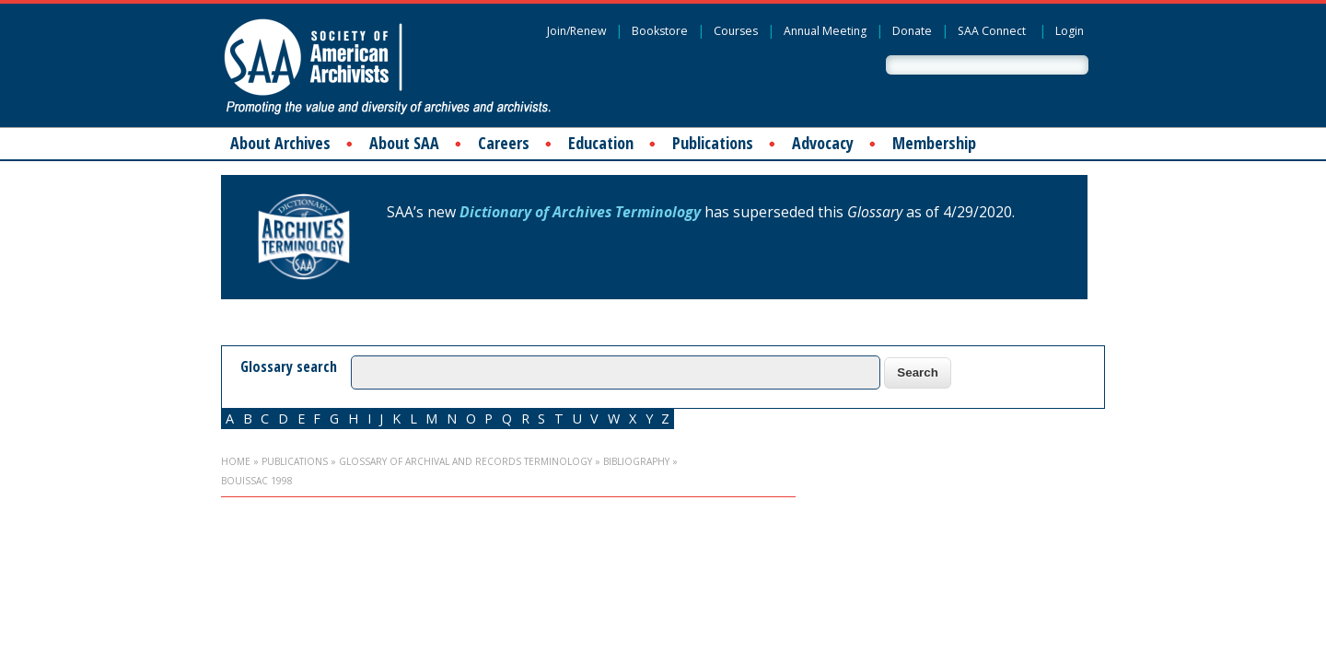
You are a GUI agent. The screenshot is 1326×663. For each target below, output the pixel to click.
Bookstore (660, 31)
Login (1069, 31)
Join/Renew (576, 31)
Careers (503, 143)
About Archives (280, 143)
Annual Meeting (825, 31)
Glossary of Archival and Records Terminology (465, 461)
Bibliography (636, 461)
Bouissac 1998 (257, 480)
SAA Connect (992, 31)
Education (601, 143)
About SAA (404, 143)
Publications (712, 143)
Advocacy (823, 143)
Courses (736, 31)
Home (235, 461)
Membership (934, 143)
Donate (912, 31)
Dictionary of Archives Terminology (580, 212)
